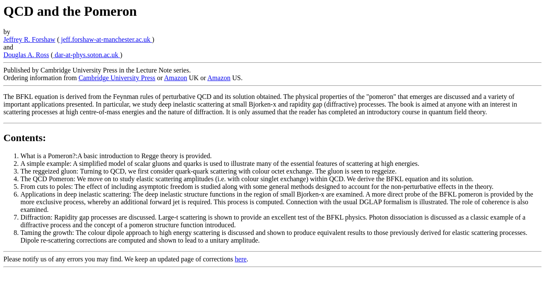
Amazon (175, 77)
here (241, 259)
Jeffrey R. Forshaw (29, 39)
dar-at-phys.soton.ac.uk (86, 54)
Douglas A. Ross (26, 54)
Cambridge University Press (116, 77)
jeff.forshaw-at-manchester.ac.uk (105, 39)
